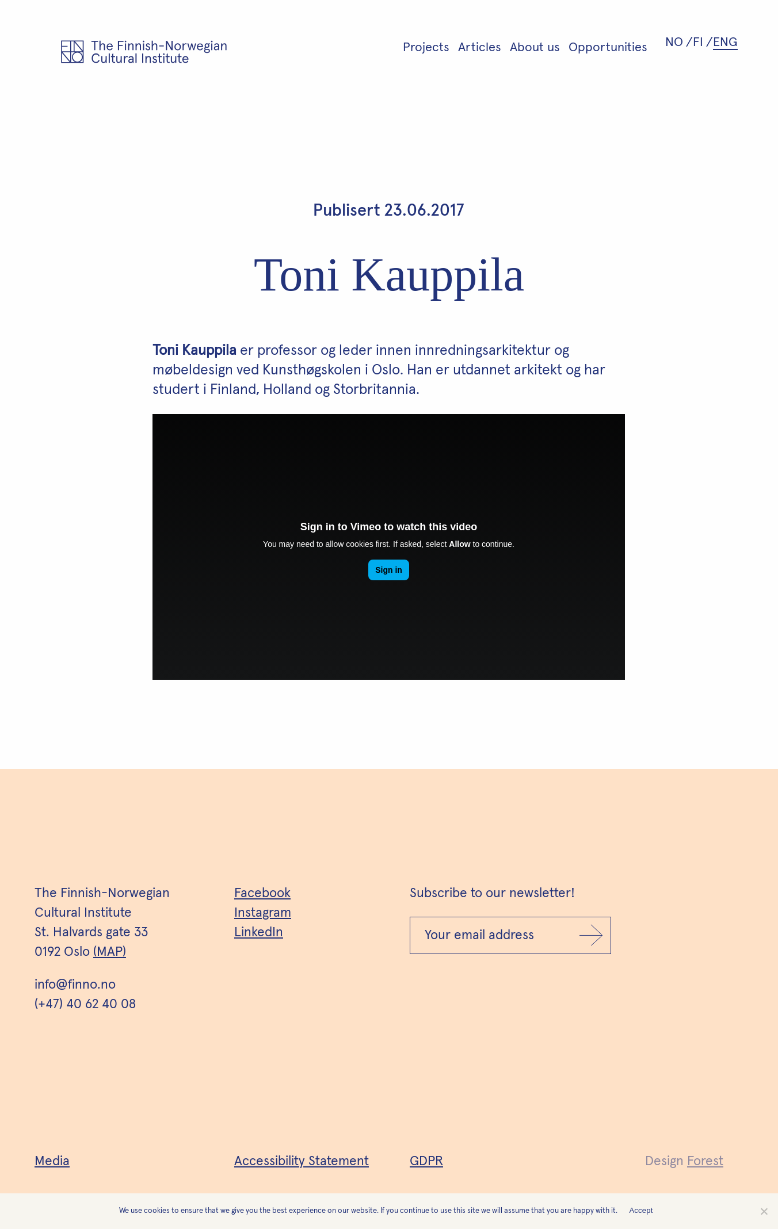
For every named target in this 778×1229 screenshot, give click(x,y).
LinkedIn (258, 932)
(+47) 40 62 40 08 (85, 1004)
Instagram (262, 913)
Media (52, 1161)
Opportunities (608, 47)
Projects (426, 47)
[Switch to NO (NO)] (679, 42)
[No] (763, 1211)
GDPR (426, 1161)
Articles (479, 47)
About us (535, 47)
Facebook (262, 893)
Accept (641, 1210)
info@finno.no (75, 984)
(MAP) (109, 952)
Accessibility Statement (301, 1161)
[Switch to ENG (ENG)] (727, 42)
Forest (705, 1161)
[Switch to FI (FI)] (703, 42)
